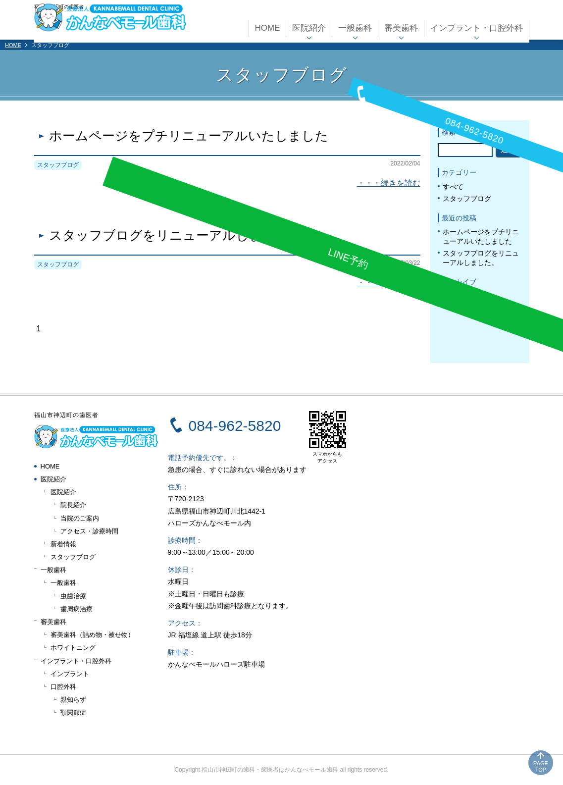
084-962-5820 (235, 426)
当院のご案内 (79, 518)
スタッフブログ (467, 199)
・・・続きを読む (388, 183)
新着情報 (63, 544)
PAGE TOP (540, 766)
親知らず (73, 699)
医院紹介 (309, 26)
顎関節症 (73, 712)
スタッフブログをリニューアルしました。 (175, 235)
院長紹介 (73, 505)
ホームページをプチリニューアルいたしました (188, 136)
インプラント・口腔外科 (476, 26)
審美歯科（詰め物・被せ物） (92, 634)
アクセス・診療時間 (89, 531)
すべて (453, 187)
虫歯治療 (73, 596)
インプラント (70, 674)
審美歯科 (401, 26)
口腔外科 (63, 686)
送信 (508, 149)
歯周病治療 (76, 609)
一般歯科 (355, 26)
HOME (267, 26)
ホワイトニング (73, 647)
